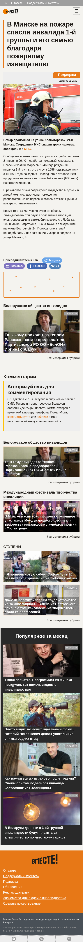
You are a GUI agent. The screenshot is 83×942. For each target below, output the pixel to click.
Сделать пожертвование (22, 903)
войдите (42, 416)
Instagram (14, 266)
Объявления (12, 887)
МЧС (27, 148)
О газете (17, 3)
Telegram (52, 260)
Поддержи (67, 75)
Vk (55, 266)
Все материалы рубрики (63, 357)
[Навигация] (76, 11)
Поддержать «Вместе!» (43, 3)
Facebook (37, 266)
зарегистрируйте (18, 416)
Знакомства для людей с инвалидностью (34, 898)
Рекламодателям (16, 892)
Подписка (10, 881)
